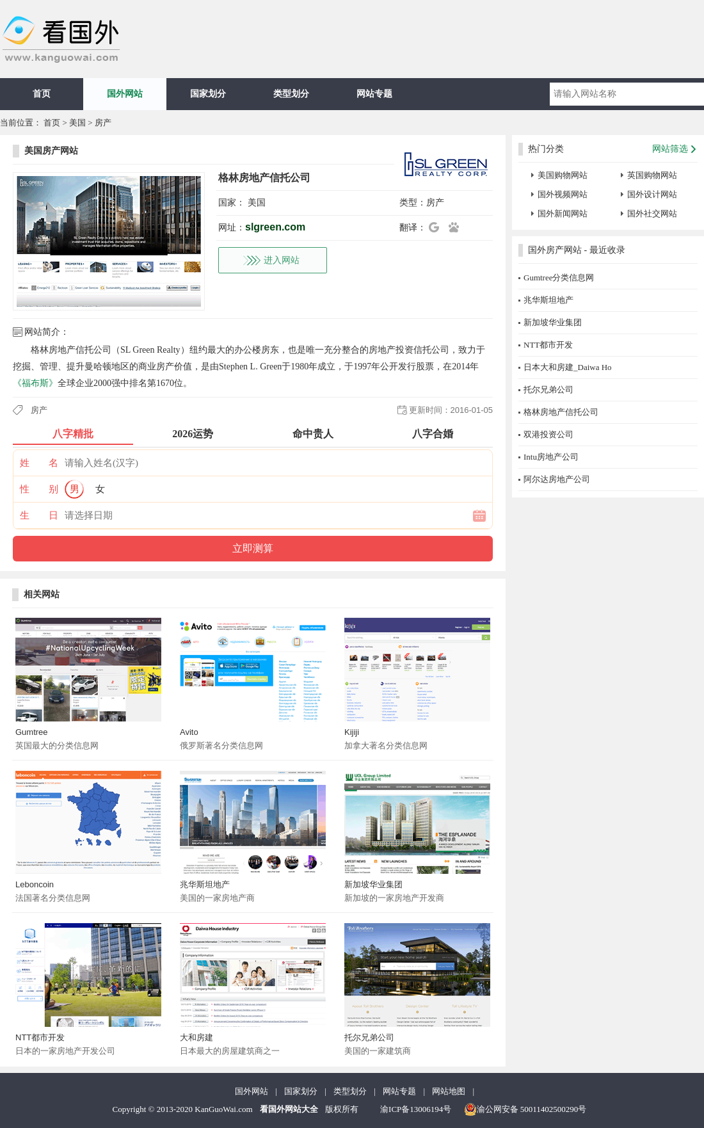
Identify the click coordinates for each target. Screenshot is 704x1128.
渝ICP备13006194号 (415, 1109)
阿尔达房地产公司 (557, 479)
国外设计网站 (652, 194)
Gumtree (31, 732)
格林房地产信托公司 (561, 412)
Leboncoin (34, 884)
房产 (103, 122)
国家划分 (208, 94)
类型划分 (291, 94)
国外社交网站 (652, 213)
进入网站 (282, 260)
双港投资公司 (548, 434)
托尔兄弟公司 (369, 1037)
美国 (77, 122)
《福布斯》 (35, 383)
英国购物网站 (652, 175)
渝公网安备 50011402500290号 (525, 1109)
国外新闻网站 (563, 213)
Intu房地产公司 (551, 457)
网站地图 (448, 1091)
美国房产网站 (51, 151)
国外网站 (125, 94)
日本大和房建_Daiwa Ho (568, 367)
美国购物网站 (563, 175)
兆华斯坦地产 (205, 884)
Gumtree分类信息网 (559, 277)
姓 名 (39, 463)
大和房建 (196, 1037)
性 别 (39, 489)
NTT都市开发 (40, 1037)
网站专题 (374, 94)
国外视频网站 (563, 194)
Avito (189, 732)
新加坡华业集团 (373, 884)
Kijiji (351, 732)
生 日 (39, 515)
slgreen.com (275, 227)
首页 (42, 94)
